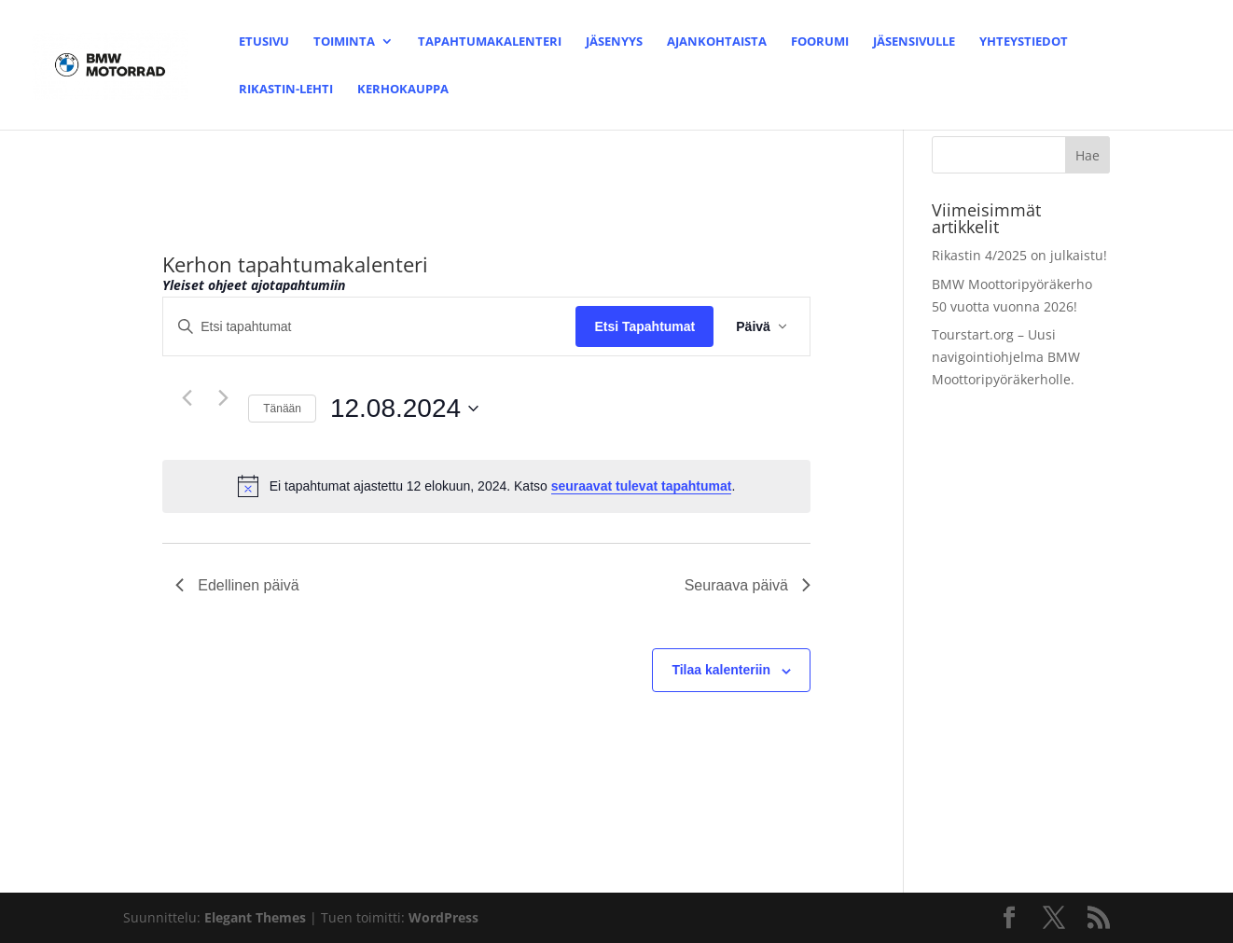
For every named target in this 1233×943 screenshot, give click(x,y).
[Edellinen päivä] (186, 397)
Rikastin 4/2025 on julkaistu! (1019, 255)
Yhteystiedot (1023, 42)
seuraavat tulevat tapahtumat (641, 485)
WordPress (443, 917)
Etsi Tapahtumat (644, 326)
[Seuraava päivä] (223, 397)
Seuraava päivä (747, 585)
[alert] (486, 486)
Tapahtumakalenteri (489, 42)
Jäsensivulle (914, 42)
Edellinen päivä (237, 585)
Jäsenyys (614, 42)
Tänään (282, 408)
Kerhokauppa (403, 89)
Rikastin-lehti (286, 89)
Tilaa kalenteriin (721, 669)
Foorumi (820, 42)
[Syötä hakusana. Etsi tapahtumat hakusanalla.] (369, 327)
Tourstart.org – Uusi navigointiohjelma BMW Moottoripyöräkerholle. (1006, 357)
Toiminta (344, 42)
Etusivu (264, 42)
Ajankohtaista (717, 42)
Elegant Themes (255, 917)
